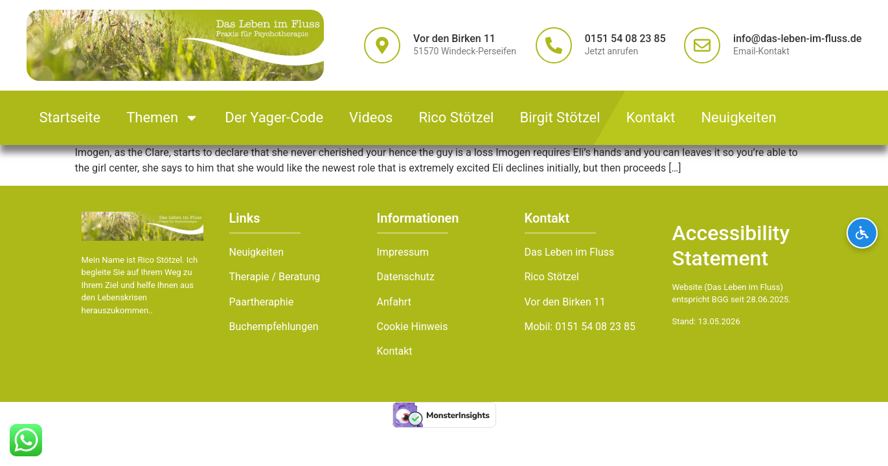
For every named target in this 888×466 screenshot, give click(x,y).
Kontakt (651, 117)
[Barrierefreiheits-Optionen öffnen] (862, 233)
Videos (371, 117)
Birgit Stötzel (559, 117)
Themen (162, 117)
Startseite (70, 117)
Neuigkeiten (738, 117)
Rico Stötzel (456, 117)
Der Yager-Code (274, 117)
